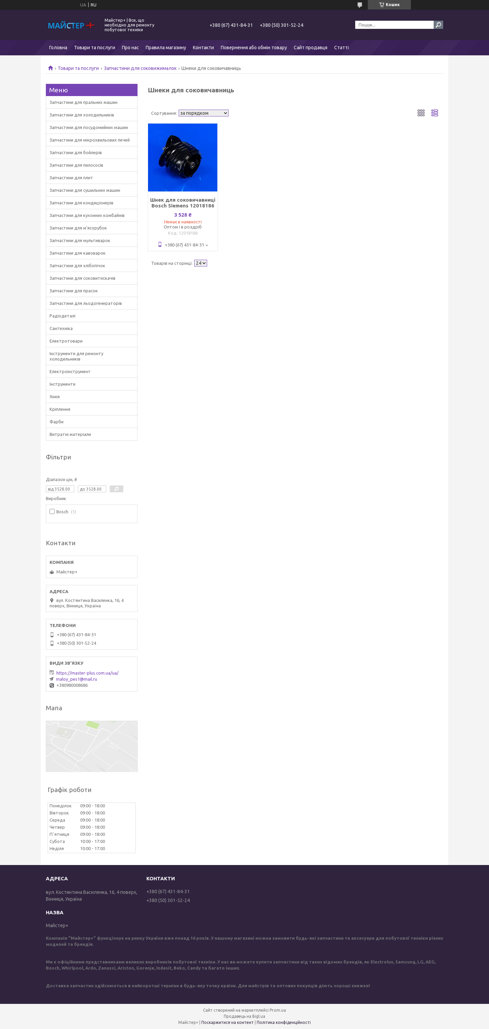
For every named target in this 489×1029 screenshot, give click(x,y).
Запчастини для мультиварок (80, 240)
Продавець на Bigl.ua (244, 1016)
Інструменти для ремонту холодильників (76, 356)
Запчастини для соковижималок (140, 68)
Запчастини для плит (71, 177)
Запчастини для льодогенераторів (86, 303)
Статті (341, 47)
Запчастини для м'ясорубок (78, 227)
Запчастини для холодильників (82, 114)
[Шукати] (438, 25)
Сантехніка (61, 328)
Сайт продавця (310, 47)
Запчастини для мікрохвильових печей (90, 139)
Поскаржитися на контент (227, 1022)
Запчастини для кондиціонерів (81, 202)
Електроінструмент (70, 371)
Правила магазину (166, 47)
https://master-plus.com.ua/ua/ (87, 672)
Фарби (57, 421)
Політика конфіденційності (284, 1022)
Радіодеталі (62, 315)
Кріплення (60, 409)
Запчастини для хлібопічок (77, 265)
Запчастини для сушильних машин (85, 190)
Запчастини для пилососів (76, 165)
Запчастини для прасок (74, 290)
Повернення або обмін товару (254, 47)
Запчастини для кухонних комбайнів (87, 215)
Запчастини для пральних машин (83, 102)
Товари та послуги (94, 47)
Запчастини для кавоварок (78, 253)
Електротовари (66, 340)
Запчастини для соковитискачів (82, 278)
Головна (58, 47)
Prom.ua (278, 1010)
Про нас (130, 47)
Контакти (203, 47)
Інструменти (62, 384)
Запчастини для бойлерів (76, 152)
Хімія (55, 396)
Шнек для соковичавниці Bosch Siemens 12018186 (182, 202)
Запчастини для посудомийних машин (89, 127)
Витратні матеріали (70, 434)
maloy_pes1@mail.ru (76, 679)
